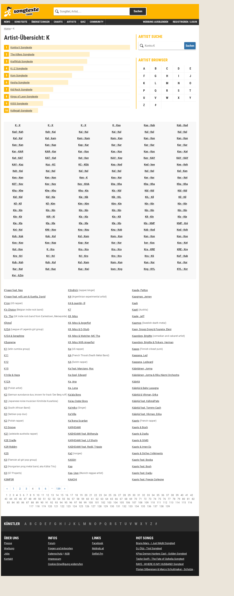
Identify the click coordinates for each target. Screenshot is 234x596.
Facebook (97, 561)
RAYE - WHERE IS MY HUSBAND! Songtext (160, 582)
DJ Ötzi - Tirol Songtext (149, 566)
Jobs (7, 571)
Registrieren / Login (185, 39)
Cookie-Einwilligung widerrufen (65, 582)
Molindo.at (98, 566)
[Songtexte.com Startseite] (23, 29)
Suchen (190, 64)
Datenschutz (55, 571)
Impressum (54, 576)
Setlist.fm (97, 571)
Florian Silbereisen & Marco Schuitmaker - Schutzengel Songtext (172, 587)
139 (58, 506)
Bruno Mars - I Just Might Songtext (155, 561)
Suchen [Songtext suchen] (138, 29)
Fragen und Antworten (60, 566)
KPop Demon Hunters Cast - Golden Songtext (161, 571)
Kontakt (8, 576)
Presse (8, 561)
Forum (51, 561)
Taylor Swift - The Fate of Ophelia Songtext (160, 576)
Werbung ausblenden (155, 39)
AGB (67, 571)
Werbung (9, 566)
